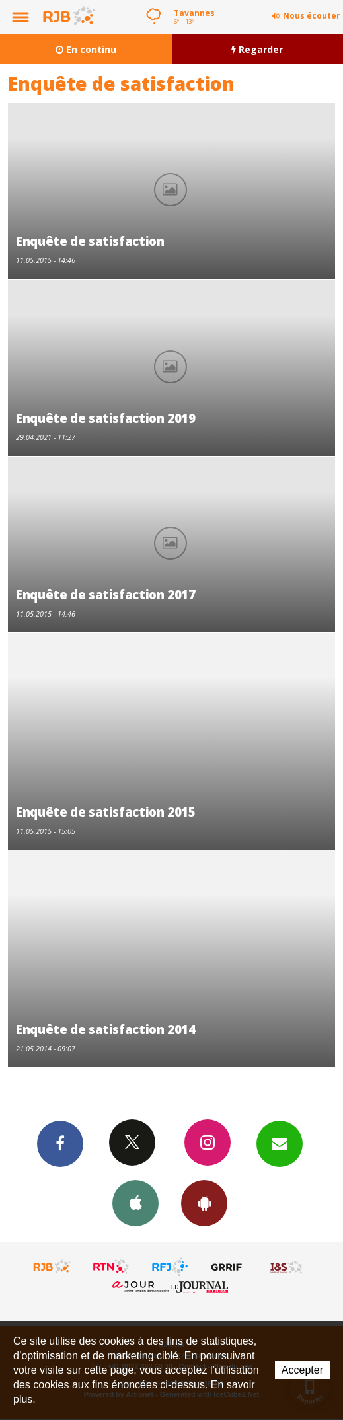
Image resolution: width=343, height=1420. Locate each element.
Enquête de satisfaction (90, 241)
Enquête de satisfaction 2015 (106, 811)
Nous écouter (311, 15)
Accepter (302, 1370)
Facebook (60, 1143)
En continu (86, 49)
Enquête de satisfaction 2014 (106, 1029)
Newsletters (279, 1143)
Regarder (257, 49)
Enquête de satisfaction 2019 (106, 418)
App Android (204, 1202)
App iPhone (135, 1202)
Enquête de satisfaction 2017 (106, 594)
